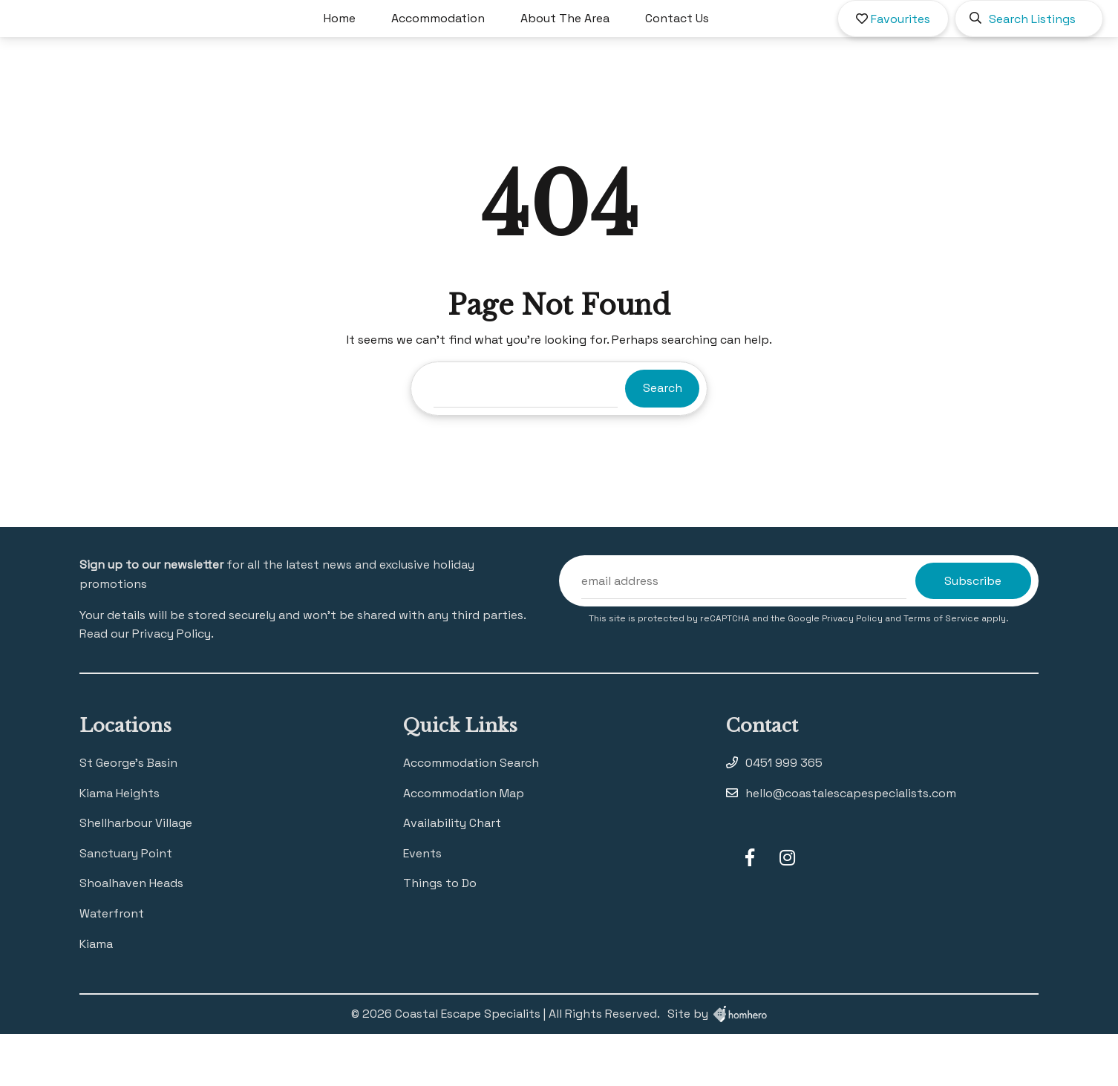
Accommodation (481, 44)
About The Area (608, 44)
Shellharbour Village (135, 875)
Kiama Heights (119, 845)
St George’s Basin (128, 814)
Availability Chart (452, 875)
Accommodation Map (463, 845)
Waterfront (111, 965)
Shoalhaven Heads (131, 935)
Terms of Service (942, 670)
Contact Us (720, 44)
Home (383, 44)
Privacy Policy (853, 670)
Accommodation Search (471, 814)
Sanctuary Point (125, 905)
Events (422, 905)
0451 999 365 (784, 814)
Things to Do (440, 935)
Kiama (96, 996)
